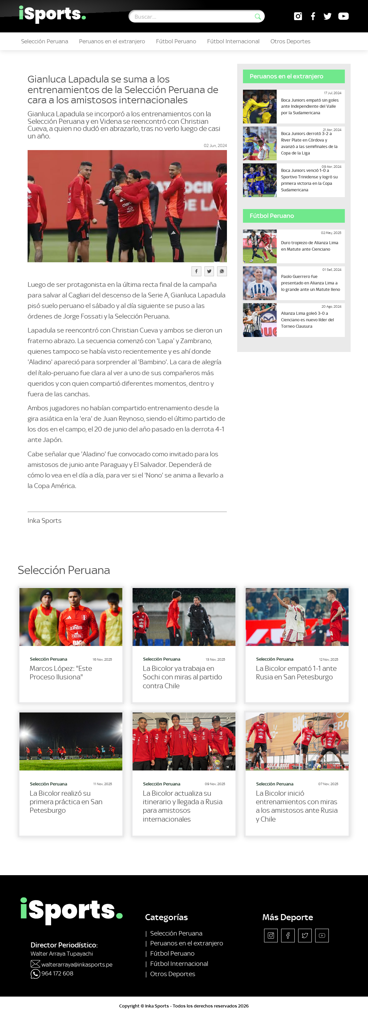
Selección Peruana (44, 41)
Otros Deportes (290, 41)
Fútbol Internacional (233, 41)
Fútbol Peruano (176, 41)
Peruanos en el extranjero (112, 41)
